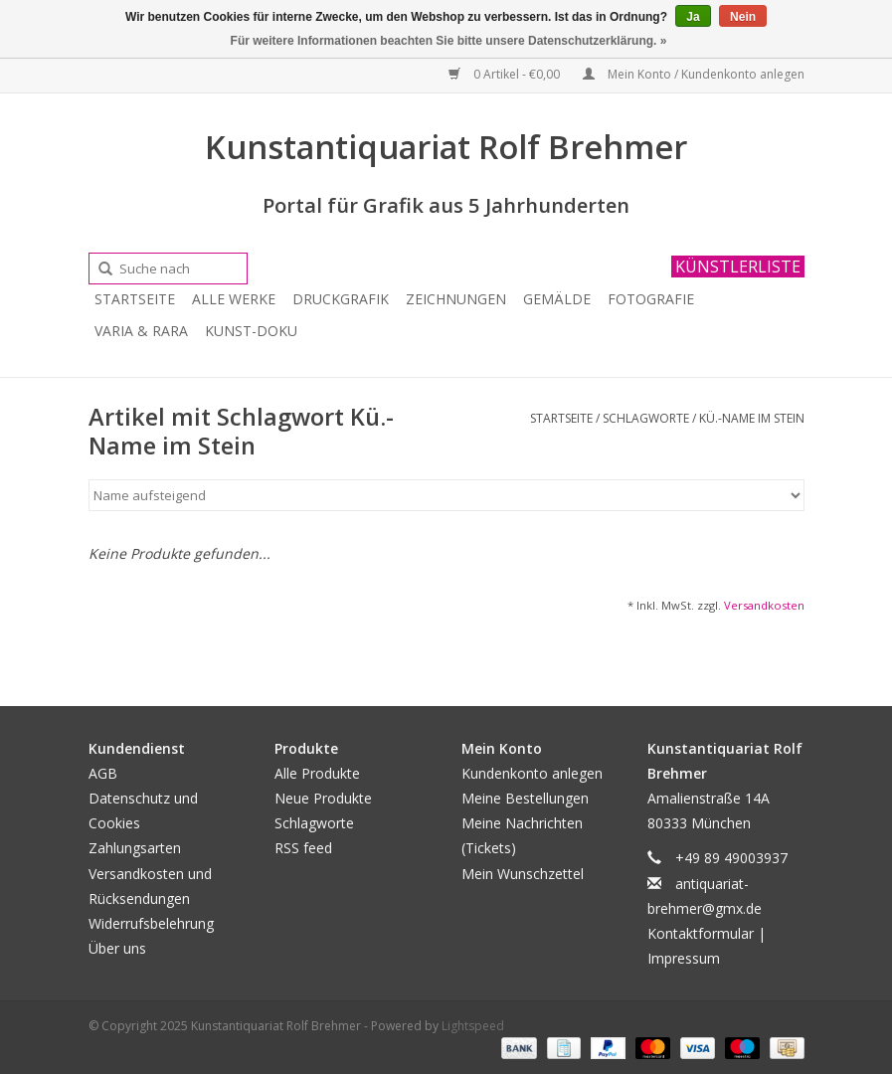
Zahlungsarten (135, 847)
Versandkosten (764, 605)
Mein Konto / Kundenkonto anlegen (693, 74)
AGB (103, 773)
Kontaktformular (700, 933)
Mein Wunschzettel (522, 873)
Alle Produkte (317, 773)
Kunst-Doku (251, 330)
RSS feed (303, 847)
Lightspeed (473, 1025)
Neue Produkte (323, 798)
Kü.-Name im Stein (751, 418)
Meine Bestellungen (525, 798)
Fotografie (651, 298)
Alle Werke (233, 298)
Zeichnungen (456, 298)
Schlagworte (646, 418)
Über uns (117, 948)
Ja (692, 17)
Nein (743, 17)
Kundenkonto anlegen (532, 773)
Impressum (683, 958)
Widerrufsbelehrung (151, 923)
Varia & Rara (141, 330)
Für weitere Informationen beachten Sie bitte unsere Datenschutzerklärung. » (449, 41)
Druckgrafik (340, 298)
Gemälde (557, 298)
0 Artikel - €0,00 (505, 74)
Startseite (134, 298)
